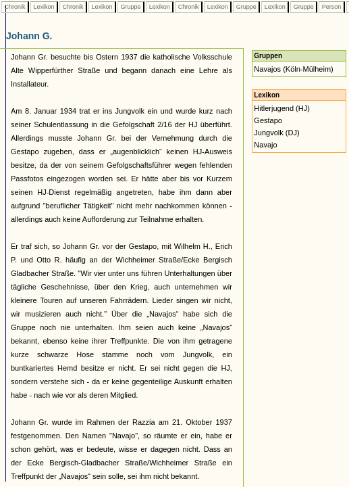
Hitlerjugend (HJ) (282, 108)
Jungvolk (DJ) (276, 133)
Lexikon (44, 6)
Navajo (265, 145)
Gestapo (268, 120)
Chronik (15, 6)
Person (331, 6)
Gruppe (130, 6)
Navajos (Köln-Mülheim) (293, 69)
